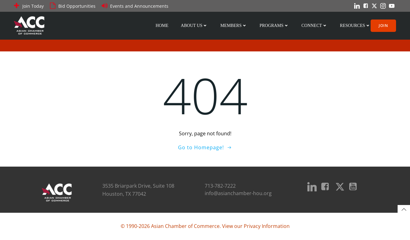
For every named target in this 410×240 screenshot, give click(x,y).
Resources (355, 25)
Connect (314, 25)
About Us (194, 25)
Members (233, 25)
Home (162, 25)
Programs (274, 25)
